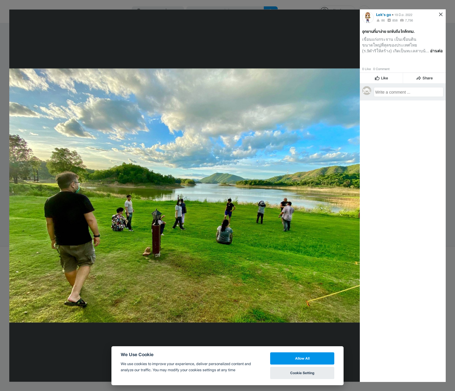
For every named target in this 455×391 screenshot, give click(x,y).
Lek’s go (383, 14)
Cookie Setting (302, 373)
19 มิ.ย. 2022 (403, 14)
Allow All (302, 358)
